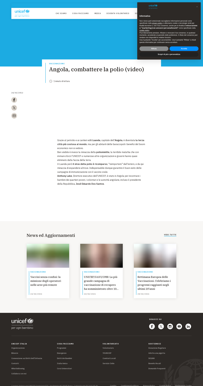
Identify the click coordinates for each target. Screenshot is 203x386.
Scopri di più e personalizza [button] (169, 54)
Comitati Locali (109, 355)
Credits (113, 382)
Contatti (15, 360)
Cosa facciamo (80, 13)
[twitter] (14, 108)
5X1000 (151, 355)
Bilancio (14, 350)
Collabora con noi (18, 370)
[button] (197, 7)
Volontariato (108, 345)
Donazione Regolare (157, 345)
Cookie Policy (165, 382)
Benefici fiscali (154, 360)
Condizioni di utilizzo (130, 382)
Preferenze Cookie (183, 382)
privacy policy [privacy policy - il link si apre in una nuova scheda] (157, 23)
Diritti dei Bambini (64, 355)
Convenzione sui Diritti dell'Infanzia (26, 355)
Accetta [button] (184, 49)
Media (98, 13)
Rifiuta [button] (154, 49)
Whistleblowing (17, 365)
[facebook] (14, 100)
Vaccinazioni (57, 64)
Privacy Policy (149, 382)
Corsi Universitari (64, 365)
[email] (14, 116)
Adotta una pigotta (156, 350)
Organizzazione (18, 345)
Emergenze (61, 350)
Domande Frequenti (156, 365)
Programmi (61, 345)
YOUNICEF (107, 350)
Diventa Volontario (118, 13)
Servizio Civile (108, 360)
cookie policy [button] (144, 30)
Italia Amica (62, 360)
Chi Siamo (61, 13)
